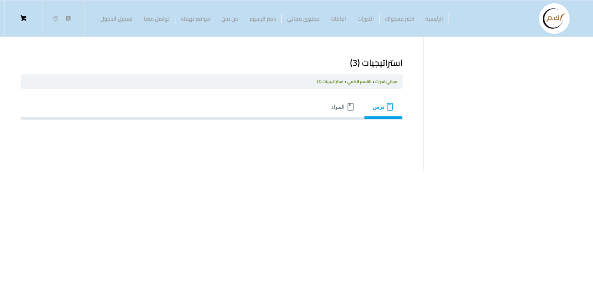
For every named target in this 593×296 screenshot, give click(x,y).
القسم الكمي (359, 82)
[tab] (383, 107)
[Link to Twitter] (68, 18)
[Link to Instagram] (55, 18)
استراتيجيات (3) (330, 82)
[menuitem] (434, 18)
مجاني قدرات (386, 82)
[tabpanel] (212, 133)
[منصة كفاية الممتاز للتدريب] (554, 18)
